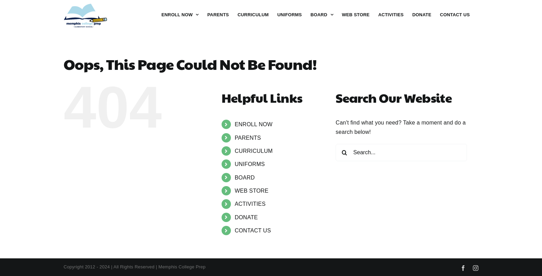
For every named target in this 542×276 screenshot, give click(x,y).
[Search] (344, 152)
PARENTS (248, 138)
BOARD (245, 178)
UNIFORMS (250, 164)
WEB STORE (252, 191)
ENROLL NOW (253, 124)
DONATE (246, 217)
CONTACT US (253, 230)
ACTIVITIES (250, 204)
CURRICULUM (254, 151)
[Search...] (401, 152)
